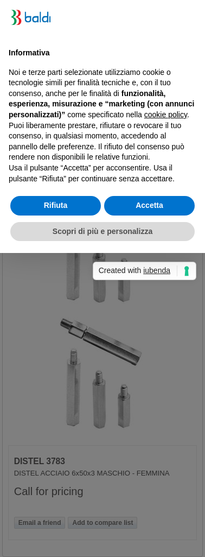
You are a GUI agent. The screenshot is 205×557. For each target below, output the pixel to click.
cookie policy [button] (165, 114)
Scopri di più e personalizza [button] (102, 231)
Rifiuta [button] (56, 205)
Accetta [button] (149, 205)
